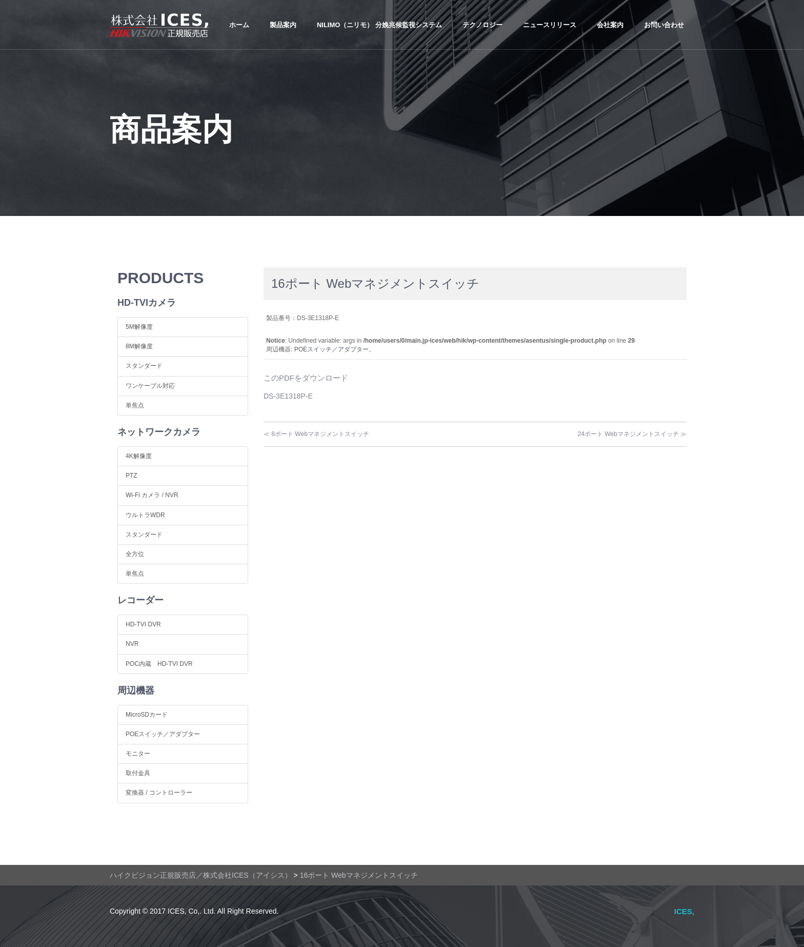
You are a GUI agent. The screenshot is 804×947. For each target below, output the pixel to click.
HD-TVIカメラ (146, 303)
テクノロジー (482, 25)
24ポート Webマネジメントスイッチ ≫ (632, 434)
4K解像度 (139, 456)
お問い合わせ (664, 25)
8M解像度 (139, 346)
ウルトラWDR (145, 515)
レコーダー (140, 600)
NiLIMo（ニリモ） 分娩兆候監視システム (379, 25)
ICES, (684, 911)
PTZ (131, 475)
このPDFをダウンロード (306, 377)
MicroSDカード (147, 714)
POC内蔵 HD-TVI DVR (159, 663)
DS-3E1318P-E (288, 396)
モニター (138, 753)
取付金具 (138, 773)
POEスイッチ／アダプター (331, 349)
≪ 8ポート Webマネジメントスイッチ (316, 434)
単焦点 (135, 405)
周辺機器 (135, 690)
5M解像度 (139, 326)
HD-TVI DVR (143, 624)
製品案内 (283, 25)
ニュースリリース (549, 25)
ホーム (239, 25)
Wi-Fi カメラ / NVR (152, 495)
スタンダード (144, 365)
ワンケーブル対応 (150, 385)
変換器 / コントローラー (159, 792)
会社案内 (610, 25)
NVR (132, 643)
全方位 (135, 554)
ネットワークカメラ (158, 432)
